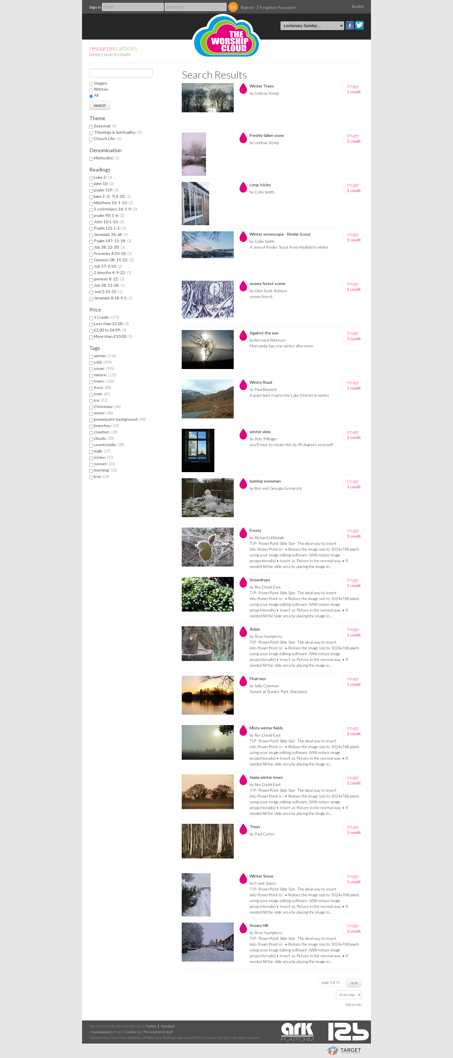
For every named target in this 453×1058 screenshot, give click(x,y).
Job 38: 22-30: (109, 247)
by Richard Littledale (267, 537)
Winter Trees (262, 85)
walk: (102, 450)
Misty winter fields (266, 727)
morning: (105, 469)
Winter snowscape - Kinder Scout (280, 234)
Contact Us (133, 1032)
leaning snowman (265, 480)
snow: (104, 368)
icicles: (103, 457)
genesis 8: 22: (109, 278)
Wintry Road (261, 382)
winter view (260, 431)
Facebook (350, 25)
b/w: (101, 476)
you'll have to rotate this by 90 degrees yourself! (292, 444)
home (95, 54)
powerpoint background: (120, 419)
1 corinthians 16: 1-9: (115, 208)
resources (102, 48)
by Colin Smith (262, 191)
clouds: (104, 438)
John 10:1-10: (109, 221)
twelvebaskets (102, 1032)
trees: (104, 381)
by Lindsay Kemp (264, 93)
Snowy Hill (259, 925)
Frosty (255, 530)
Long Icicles (260, 184)
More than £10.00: (113, 336)
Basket (358, 6)
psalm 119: (106, 189)
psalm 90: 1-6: (109, 215)
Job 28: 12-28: (109, 285)
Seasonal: (105, 125)
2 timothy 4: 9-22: (112, 272)
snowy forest (261, 296)
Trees (255, 826)
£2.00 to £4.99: (110, 329)
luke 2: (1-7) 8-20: (112, 196)
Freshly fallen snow (267, 135)
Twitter (359, 25)
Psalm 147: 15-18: (112, 240)
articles (127, 48)
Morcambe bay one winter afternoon (281, 345)
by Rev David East (265, 586)
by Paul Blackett (263, 389)
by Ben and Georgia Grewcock (276, 488)
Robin (255, 629)
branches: (106, 425)
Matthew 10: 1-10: (113, 202)
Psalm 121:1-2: (110, 228)
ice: (100, 400)
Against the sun (264, 332)
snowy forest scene (267, 283)
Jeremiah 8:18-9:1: (113, 297)
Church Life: (107, 138)
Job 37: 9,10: (108, 266)
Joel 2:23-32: (108, 291)
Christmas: (107, 406)
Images (100, 83)
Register (247, 7)
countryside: (109, 444)
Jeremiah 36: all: (111, 234)
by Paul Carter (262, 833)
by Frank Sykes (263, 883)
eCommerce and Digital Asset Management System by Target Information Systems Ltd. (344, 1050)
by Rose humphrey (266, 636)
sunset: (104, 463)
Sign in (95, 7)
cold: (103, 362)
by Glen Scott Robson (268, 290)
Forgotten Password (277, 7)
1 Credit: (106, 317)
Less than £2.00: (111, 323)
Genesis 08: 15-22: (113, 259)
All (96, 95)
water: (103, 412)
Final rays (258, 678)
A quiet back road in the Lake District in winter (289, 395)
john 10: (104, 183)
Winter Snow (261, 875)
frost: (102, 387)
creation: (105, 431)
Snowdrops (260, 579)
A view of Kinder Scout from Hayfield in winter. (289, 247)
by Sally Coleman (264, 685)
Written (101, 89)
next (354, 982)
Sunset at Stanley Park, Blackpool (278, 691)
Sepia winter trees (266, 777)
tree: (102, 393)
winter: (105, 355)
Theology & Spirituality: (118, 132)
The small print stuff (158, 1032)
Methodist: (106, 157)
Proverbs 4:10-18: (113, 253)
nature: (105, 374)
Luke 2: (103, 177)
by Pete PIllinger (263, 438)
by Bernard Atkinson (268, 340)
